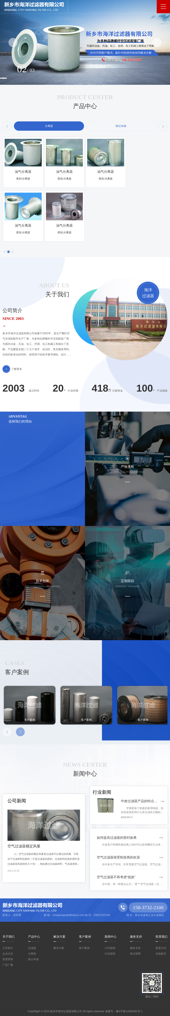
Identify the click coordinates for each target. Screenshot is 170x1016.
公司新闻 (110, 948)
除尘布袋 (33, 959)
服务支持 (136, 936)
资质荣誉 (7, 959)
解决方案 (59, 936)
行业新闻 (110, 953)
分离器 (32, 953)
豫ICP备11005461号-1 (129, 1011)
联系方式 (161, 948)
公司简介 (7, 948)
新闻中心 (111, 936)
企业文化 (7, 953)
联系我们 (162, 936)
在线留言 (161, 953)
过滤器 (32, 948)
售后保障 (135, 953)
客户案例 (85, 936)
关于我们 (8, 936)
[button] (13, 42)
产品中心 (34, 936)
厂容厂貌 (7, 964)
